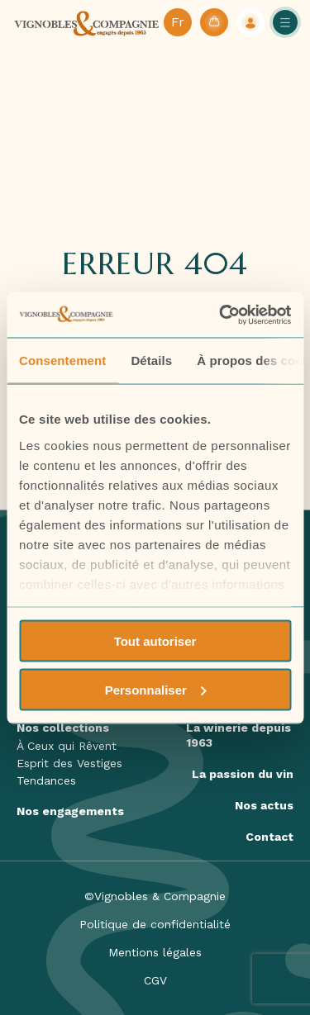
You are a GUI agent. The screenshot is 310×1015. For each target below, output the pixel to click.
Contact (269, 836)
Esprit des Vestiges (69, 763)
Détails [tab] (151, 360)
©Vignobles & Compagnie (155, 896)
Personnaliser (156, 689)
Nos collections (63, 727)
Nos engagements (70, 811)
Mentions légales (155, 952)
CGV (155, 980)
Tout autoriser (155, 641)
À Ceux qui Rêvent (67, 745)
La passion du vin (242, 773)
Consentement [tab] (62, 360)
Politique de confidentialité (155, 924)
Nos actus (264, 805)
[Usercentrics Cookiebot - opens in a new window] (220, 314)
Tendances (46, 780)
